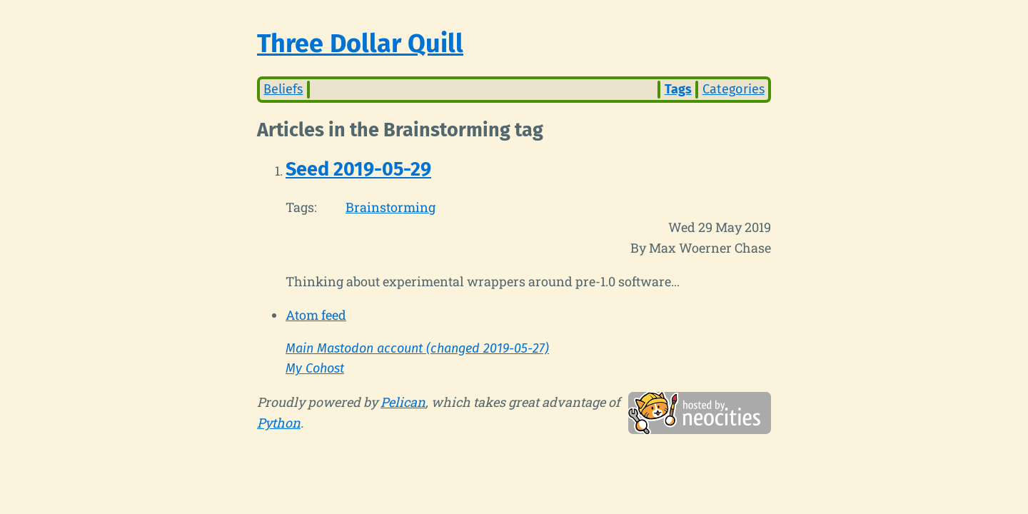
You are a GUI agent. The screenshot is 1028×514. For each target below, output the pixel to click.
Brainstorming (390, 207)
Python (279, 422)
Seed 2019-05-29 (358, 169)
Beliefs (283, 89)
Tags (678, 89)
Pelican (403, 401)
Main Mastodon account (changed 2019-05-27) (417, 348)
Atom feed (316, 314)
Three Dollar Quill (360, 43)
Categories (733, 89)
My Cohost (315, 368)
